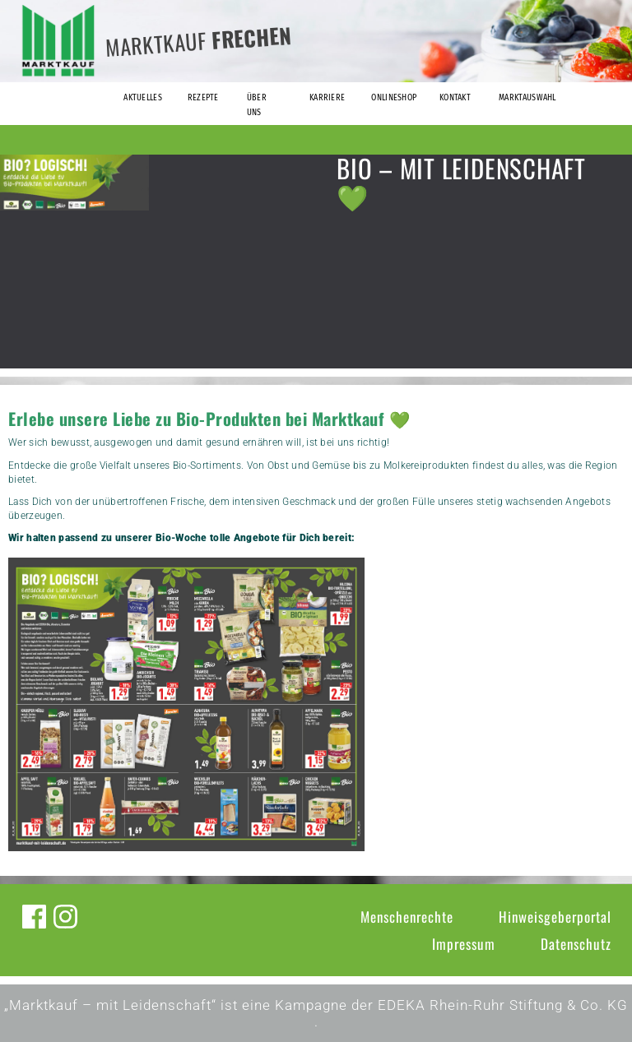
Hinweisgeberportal (555, 916)
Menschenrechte (406, 916)
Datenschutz (576, 943)
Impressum (463, 943)
